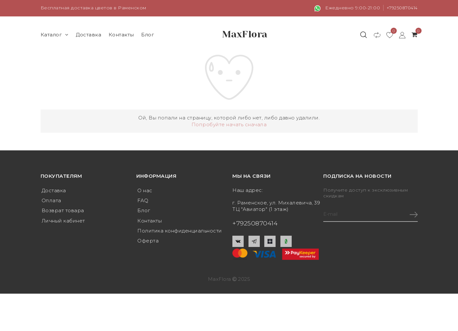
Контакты (121, 34)
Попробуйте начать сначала (229, 124)
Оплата (51, 201)
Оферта (148, 242)
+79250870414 (400, 8)
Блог (147, 34)
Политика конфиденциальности (179, 232)
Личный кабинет (63, 221)
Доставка (88, 34)
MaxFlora (244, 34)
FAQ (143, 201)
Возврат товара (63, 211)
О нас (144, 190)
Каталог (55, 34)
